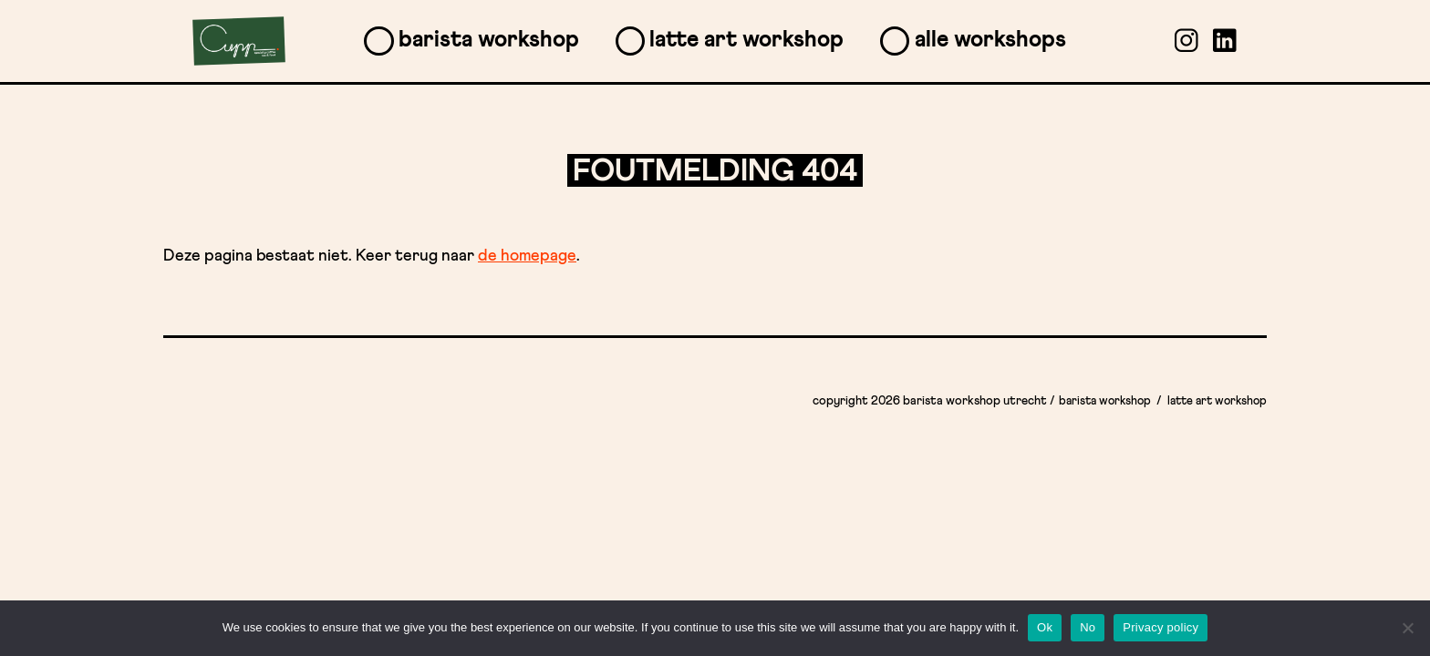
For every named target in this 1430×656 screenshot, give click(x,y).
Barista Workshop (489, 39)
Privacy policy (1160, 627)
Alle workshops (990, 39)
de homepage (527, 256)
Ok (1044, 627)
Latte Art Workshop (746, 39)
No (1087, 627)
